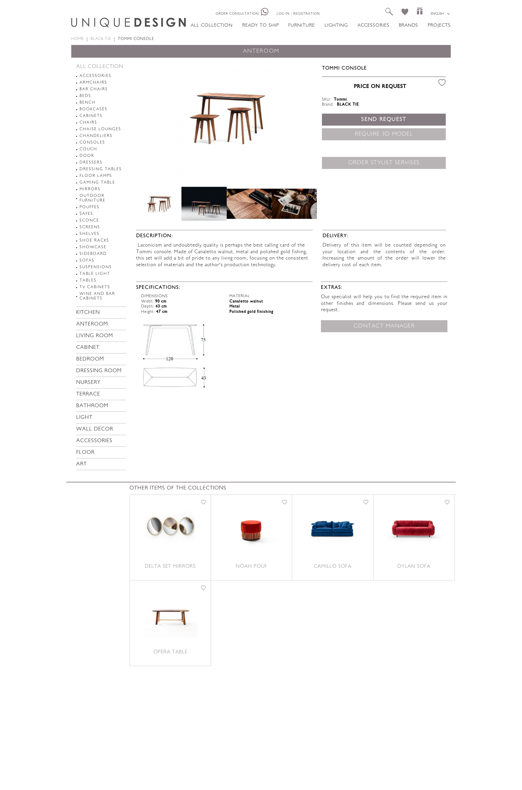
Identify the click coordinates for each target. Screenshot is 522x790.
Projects (439, 25)
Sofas (87, 261)
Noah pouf (251, 566)
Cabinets (91, 116)
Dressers (91, 163)
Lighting (336, 25)
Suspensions (96, 267)
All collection (212, 25)
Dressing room (99, 371)
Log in (283, 13)
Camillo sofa (333, 566)
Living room (94, 336)
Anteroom (92, 324)
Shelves (90, 234)
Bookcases (94, 109)
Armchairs (93, 83)
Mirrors (90, 189)
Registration (306, 13)
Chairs (88, 123)
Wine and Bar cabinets (97, 296)
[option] (226, 117)
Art (81, 464)
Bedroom (90, 359)
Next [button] (303, 203)
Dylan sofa (413, 566)
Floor (85, 452)
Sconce (89, 221)
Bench (88, 103)
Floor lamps (96, 176)
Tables (88, 281)
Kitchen (88, 312)
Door (87, 156)
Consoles (92, 143)
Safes (86, 214)
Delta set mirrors (170, 566)
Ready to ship (260, 25)
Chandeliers (96, 136)
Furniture (301, 25)
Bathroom (92, 405)
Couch (88, 149)
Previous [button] (150, 203)
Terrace (88, 394)
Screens (90, 227)
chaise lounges (100, 129)
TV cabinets (95, 287)
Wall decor (94, 429)
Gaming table (97, 183)
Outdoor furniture (93, 198)
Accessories (374, 25)
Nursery (88, 382)
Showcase (93, 247)
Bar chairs (94, 89)
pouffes (90, 207)
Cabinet (88, 347)
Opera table (170, 652)
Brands (408, 25)
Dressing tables (101, 169)
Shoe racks (94, 241)
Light (84, 417)
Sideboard (93, 254)
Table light (95, 274)
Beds (85, 96)
